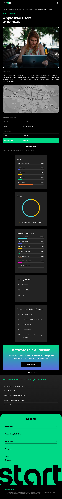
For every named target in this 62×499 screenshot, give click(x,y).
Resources (9, 441)
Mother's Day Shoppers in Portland (14, 400)
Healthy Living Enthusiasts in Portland (14, 395)
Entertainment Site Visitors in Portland (15, 386)
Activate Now (31, 146)
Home (5, 9)
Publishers (9, 426)
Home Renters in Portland (11, 391)
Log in (7, 456)
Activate (31, 364)
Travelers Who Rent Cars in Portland (14, 405)
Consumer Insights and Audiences (20, 9)
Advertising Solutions (13, 434)
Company (8, 449)
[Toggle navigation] (57, 3)
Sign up (8, 460)
